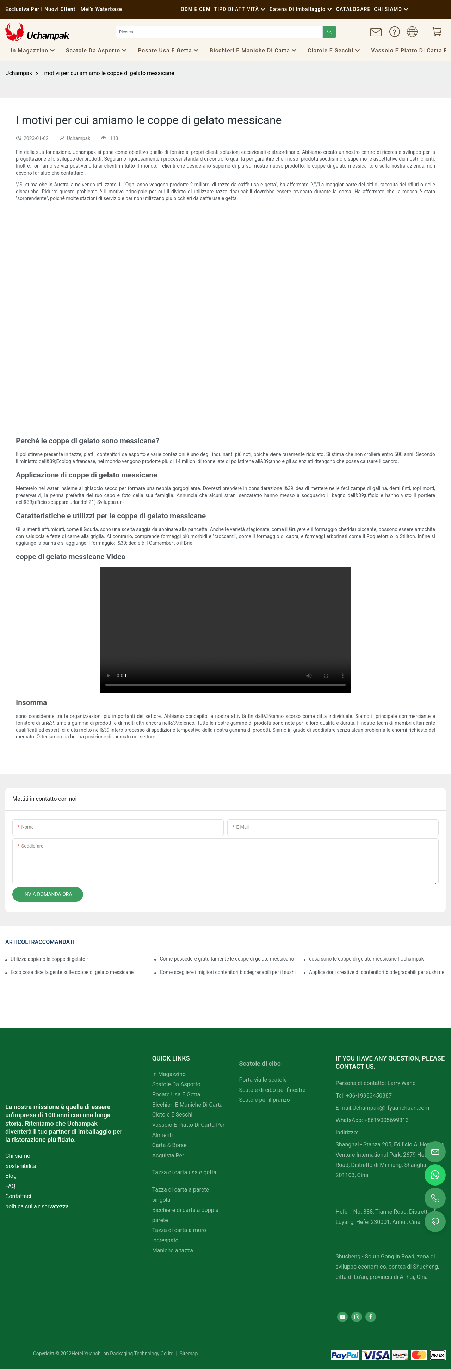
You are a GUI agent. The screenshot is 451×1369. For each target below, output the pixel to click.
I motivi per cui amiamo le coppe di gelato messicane (107, 73)
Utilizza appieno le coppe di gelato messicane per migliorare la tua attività (49, 959)
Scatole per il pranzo (264, 1099)
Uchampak (18, 73)
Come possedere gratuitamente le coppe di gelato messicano (227, 959)
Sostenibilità (20, 1166)
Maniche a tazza (172, 1250)
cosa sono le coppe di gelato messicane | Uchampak (366, 959)
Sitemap (188, 1353)
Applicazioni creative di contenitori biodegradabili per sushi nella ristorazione (377, 972)
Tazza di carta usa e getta (184, 1172)
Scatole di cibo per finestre (272, 1090)
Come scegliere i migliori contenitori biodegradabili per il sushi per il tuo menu (228, 972)
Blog (11, 1176)
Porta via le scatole (262, 1079)
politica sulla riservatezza (37, 1206)
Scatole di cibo (260, 1063)
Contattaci (18, 1196)
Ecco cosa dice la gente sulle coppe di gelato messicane (72, 972)
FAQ (10, 1186)
